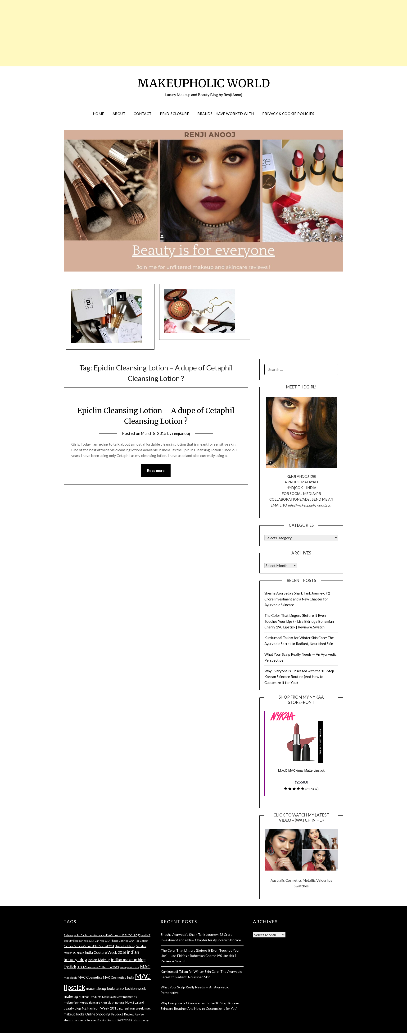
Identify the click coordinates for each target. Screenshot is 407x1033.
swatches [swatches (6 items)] (124, 1020)
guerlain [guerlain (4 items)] (78, 953)
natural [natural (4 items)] (120, 1002)
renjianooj (181, 433)
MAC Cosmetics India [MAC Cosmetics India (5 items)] (118, 977)
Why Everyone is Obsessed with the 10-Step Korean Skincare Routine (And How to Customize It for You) (299, 677)
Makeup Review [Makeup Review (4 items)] (112, 997)
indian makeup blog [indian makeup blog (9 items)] (128, 959)
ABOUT (119, 113)
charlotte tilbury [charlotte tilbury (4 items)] (125, 946)
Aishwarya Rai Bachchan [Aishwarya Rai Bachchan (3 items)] (78, 935)
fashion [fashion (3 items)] (68, 952)
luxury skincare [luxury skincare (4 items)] (129, 967)
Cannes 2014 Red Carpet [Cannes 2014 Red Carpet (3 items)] (133, 940)
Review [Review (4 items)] (139, 1014)
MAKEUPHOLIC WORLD (203, 83)
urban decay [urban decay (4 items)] (141, 1020)
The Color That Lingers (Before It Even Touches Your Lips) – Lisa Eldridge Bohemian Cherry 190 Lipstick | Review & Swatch (299, 621)
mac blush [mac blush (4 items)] (70, 977)
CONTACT (143, 113)
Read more (156, 470)
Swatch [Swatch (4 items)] (112, 1020)
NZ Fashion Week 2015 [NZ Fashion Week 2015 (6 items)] (100, 1008)
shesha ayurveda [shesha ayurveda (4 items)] (75, 1020)
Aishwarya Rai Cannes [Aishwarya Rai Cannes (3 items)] (106, 935)
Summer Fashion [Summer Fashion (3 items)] (97, 1020)
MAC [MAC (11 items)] (145, 966)
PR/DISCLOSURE (174, 113)
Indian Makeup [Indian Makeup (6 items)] (99, 960)
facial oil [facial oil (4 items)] (141, 946)
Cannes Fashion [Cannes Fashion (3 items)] (73, 946)
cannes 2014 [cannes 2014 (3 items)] (86, 940)
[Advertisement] (120, 33)
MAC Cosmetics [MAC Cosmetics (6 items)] (89, 977)
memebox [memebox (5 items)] (130, 997)
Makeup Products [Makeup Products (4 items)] (90, 997)
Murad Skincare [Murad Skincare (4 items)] (90, 1002)
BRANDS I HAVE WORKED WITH (225, 113)
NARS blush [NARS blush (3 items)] (107, 1002)
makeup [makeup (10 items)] (71, 996)
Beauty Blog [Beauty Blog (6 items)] (130, 935)
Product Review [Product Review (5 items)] (122, 1014)
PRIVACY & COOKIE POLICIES (288, 113)
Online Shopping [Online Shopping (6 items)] (97, 1014)
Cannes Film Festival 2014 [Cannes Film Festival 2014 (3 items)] (98, 946)
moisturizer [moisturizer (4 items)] (71, 1002)
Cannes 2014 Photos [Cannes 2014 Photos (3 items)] (106, 940)
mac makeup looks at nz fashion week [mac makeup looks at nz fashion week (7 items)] (116, 988)
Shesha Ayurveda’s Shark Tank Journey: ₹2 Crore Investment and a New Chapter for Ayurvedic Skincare (297, 599)
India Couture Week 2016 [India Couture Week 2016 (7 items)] (105, 952)
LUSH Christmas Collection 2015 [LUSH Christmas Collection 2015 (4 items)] (98, 967)
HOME (98, 113)
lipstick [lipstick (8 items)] (70, 966)
